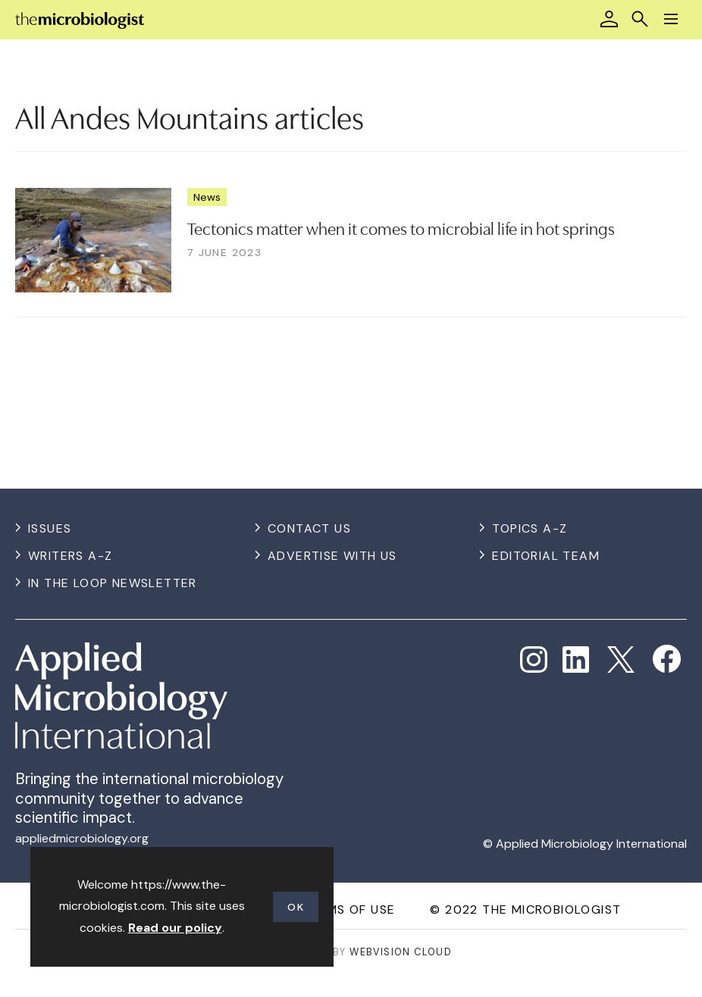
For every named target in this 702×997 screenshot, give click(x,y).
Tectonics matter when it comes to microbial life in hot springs (401, 227)
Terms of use (349, 909)
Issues (49, 528)
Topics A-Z (529, 528)
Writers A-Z (70, 556)
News (207, 197)
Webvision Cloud (400, 951)
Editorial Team (546, 556)
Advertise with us (332, 556)
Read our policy (175, 928)
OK (295, 907)
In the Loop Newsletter (112, 583)
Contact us (309, 528)
